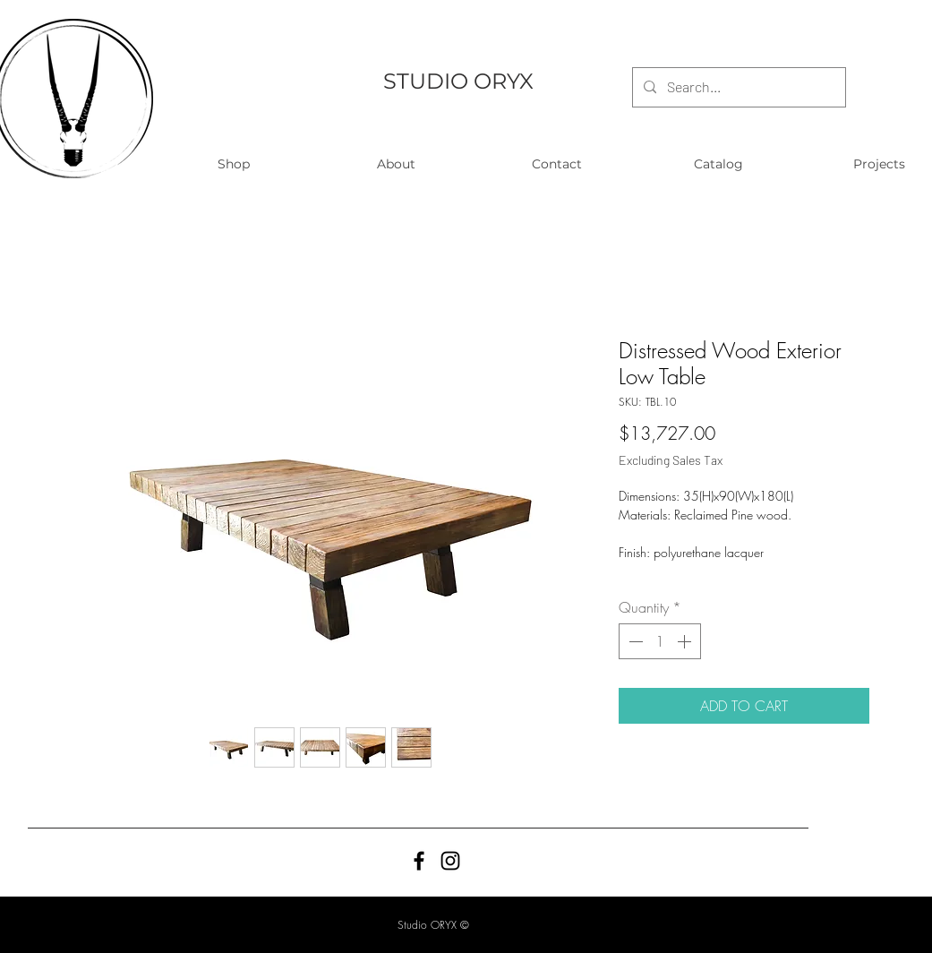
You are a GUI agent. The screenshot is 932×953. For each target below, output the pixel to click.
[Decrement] (633, 641)
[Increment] (685, 641)
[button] (234, 164)
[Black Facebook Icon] (419, 860)
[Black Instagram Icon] (450, 860)
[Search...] (737, 87)
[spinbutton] (659, 641)
